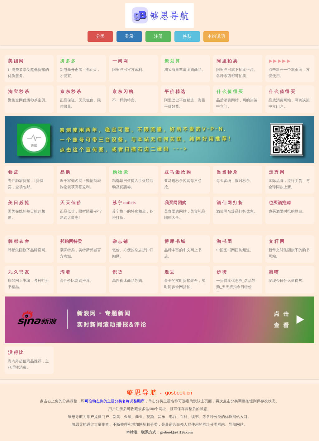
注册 (158, 36)
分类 (100, 36)
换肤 (187, 36)
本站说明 (216, 36)
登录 (129, 36)
